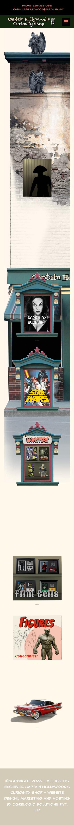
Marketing (31, 798)
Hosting (61, 798)
